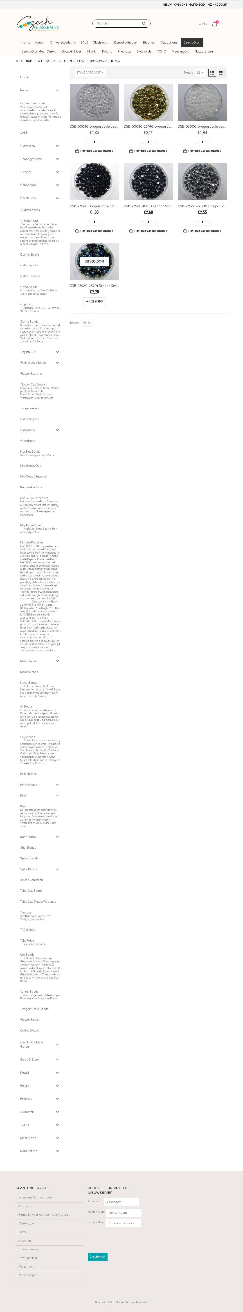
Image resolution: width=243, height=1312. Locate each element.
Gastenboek (197, 4)
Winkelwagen (28, 1275)
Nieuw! (39, 42)
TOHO (161, 51)
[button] (212, 73)
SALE (84, 42)
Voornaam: (95, 1201)
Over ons (180, 4)
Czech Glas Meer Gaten (38, 51)
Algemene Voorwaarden (35, 1197)
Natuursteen (204, 51)
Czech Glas (191, 42)
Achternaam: (96, 1212)
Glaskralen (100, 42)
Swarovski (144, 51)
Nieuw (167, 4)
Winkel (203, 24)
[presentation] (122, 1239)
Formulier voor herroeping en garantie (44, 1215)
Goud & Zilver (71, 51)
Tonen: (188, 72)
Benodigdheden (125, 42)
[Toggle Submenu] (57, 90)
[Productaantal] (94, 142)
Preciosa (124, 51)
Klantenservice (28, 1249)
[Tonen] (200, 73)
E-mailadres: (114, 1223)
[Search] (144, 23)
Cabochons (169, 42)
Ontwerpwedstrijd (63, 42)
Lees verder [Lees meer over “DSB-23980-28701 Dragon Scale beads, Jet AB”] (96, 301)
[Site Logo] (38, 23)
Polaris (107, 51)
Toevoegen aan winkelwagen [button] (96, 151)
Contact (24, 1206)
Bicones (149, 42)
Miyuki (91, 51)
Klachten (25, 1241)
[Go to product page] (94, 102)
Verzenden (26, 1266)
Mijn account (217, 4)
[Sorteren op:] (90, 73)
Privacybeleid (28, 1258)
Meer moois (180, 51)
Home (25, 42)
